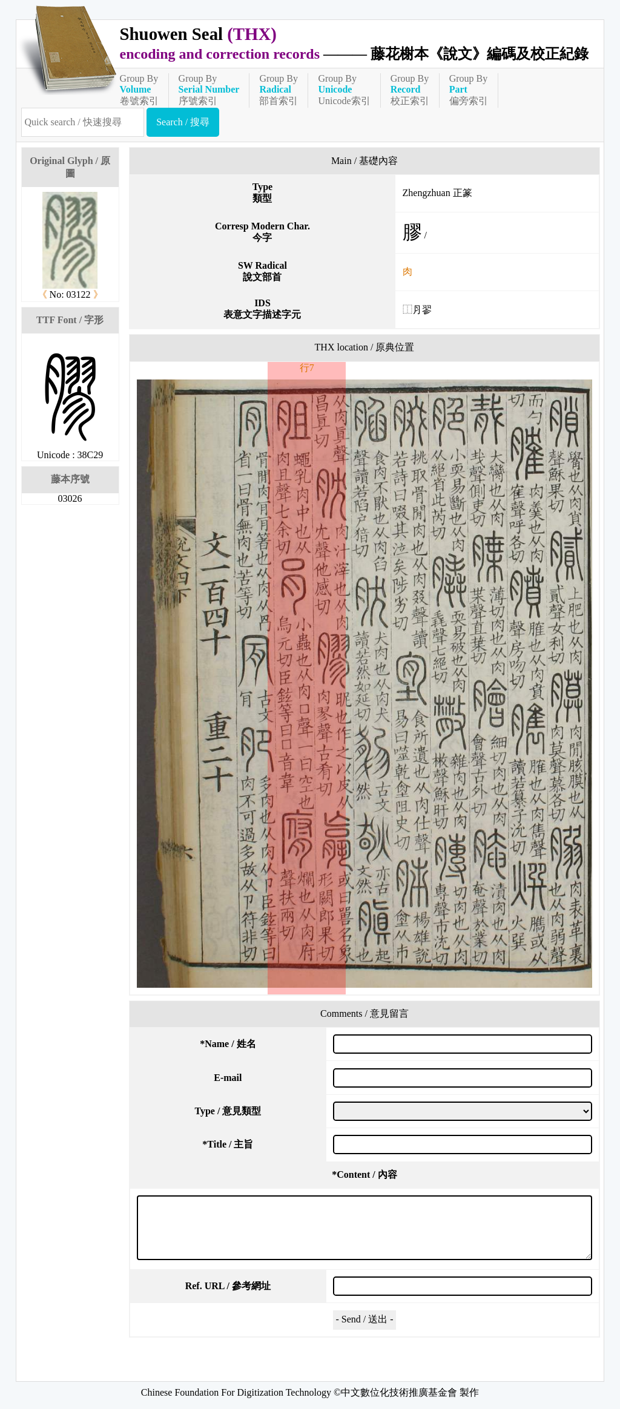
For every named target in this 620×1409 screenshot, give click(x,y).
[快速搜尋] (83, 122)
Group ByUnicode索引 (344, 89)
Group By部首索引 (278, 89)
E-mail (228, 1077)
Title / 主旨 (227, 1144)
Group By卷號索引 (139, 89)
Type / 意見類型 (227, 1111)
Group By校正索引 (410, 89)
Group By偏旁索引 (468, 89)
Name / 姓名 (228, 1044)
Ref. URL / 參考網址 (228, 1286)
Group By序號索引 (209, 89)
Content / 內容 (364, 1174)
